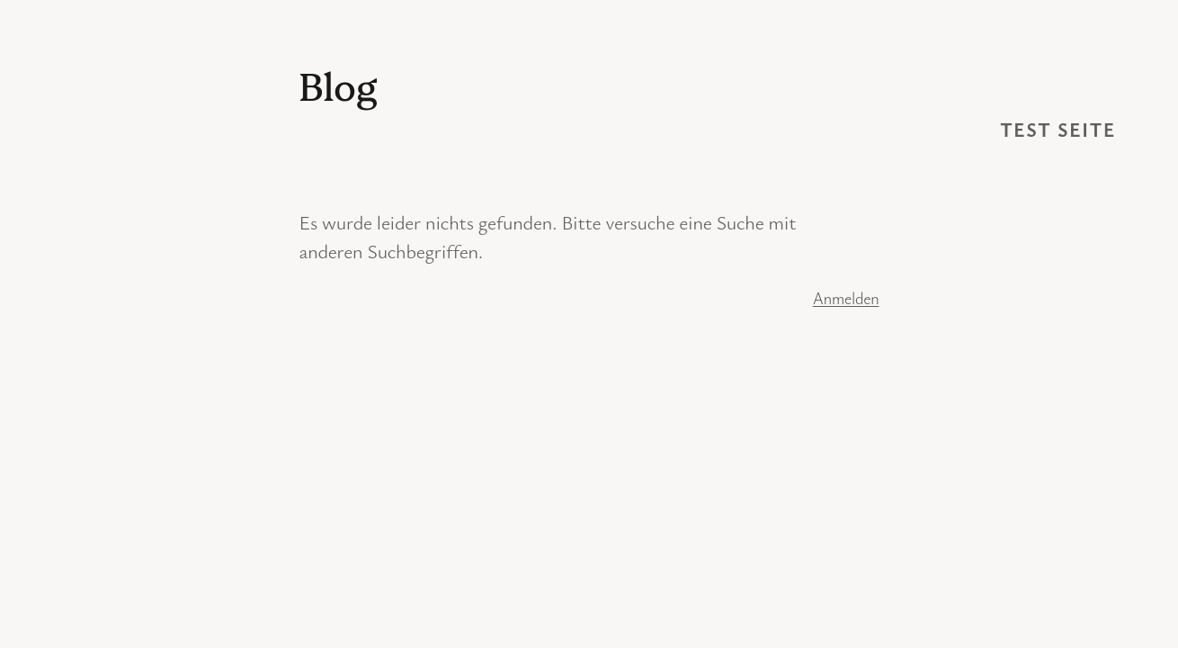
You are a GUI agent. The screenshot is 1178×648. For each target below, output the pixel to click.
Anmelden (846, 298)
